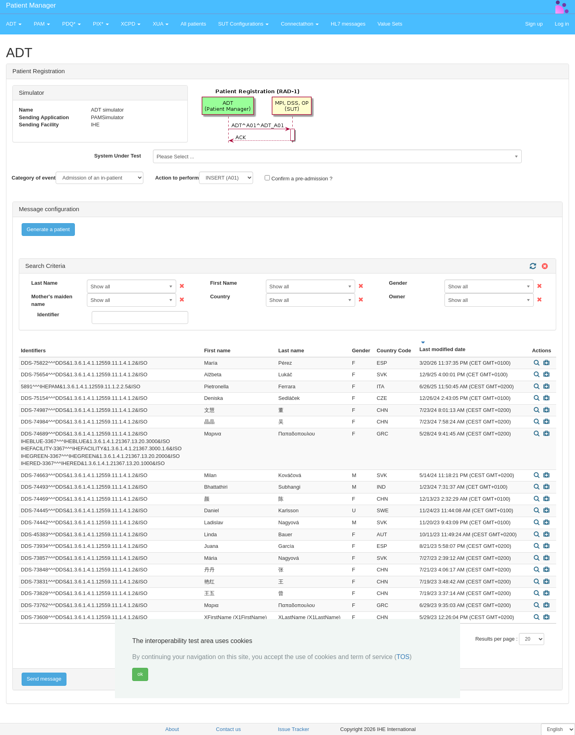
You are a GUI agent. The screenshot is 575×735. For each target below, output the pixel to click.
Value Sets (390, 24)
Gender (398, 283)
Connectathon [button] (300, 24)
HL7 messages (348, 24)
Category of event (34, 178)
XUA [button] (161, 24)
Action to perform (177, 178)
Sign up (534, 24)
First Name (223, 283)
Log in (562, 24)
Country (220, 297)
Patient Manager (31, 5)
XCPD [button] (131, 24)
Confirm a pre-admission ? (298, 178)
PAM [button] (42, 24)
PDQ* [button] (71, 24)
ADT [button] (14, 24)
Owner (397, 297)
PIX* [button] (101, 24)
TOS (403, 656)
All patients (193, 24)
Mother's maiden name (51, 300)
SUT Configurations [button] (243, 24)
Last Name (44, 283)
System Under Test (117, 156)
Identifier (48, 315)
